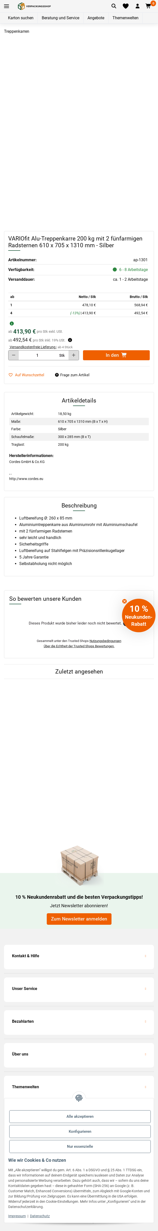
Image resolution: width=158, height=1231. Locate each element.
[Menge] (37, 355)
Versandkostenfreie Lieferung (32, 347)
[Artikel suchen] (113, 6)
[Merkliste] (125, 6)
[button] (137, 6)
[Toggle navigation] (6, 6)
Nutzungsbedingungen (105, 641)
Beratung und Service (60, 18)
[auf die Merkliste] (28, 375)
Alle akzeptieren (80, 1116)
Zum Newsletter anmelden (79, 919)
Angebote (96, 18)
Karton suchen (21, 18)
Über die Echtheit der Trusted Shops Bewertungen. (79, 646)
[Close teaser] (124, 601)
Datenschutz (40, 1216)
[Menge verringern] (13, 355)
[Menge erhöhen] (73, 355)
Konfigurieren (80, 1131)
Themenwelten (125, 18)
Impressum (17, 1216)
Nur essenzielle (80, 1146)
